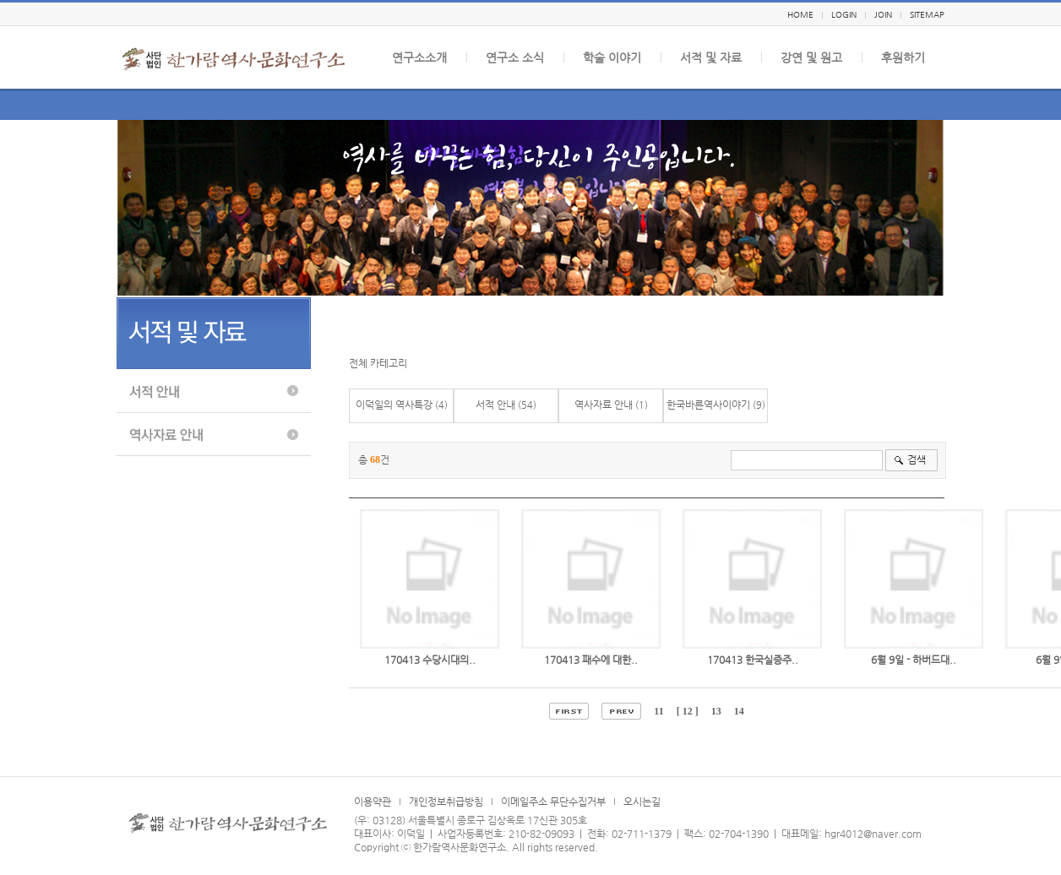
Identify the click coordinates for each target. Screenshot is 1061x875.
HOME (800, 14)
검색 (916, 459)
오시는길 (642, 801)
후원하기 (903, 57)
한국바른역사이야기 (708, 404)
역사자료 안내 (603, 404)
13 (716, 711)
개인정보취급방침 (446, 801)
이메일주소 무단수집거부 (553, 801)
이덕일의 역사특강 (394, 404)
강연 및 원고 (811, 57)
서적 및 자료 (711, 57)
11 (658, 711)
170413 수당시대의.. (430, 660)
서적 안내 (495, 404)
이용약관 (372, 801)
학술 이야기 (612, 57)
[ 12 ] (688, 711)
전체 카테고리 (378, 363)
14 (739, 711)
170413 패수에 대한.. (591, 660)
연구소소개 (419, 57)
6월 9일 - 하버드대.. (913, 660)
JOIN (883, 14)
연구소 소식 (515, 57)
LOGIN (844, 14)
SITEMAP (927, 14)
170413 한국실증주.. (752, 660)
